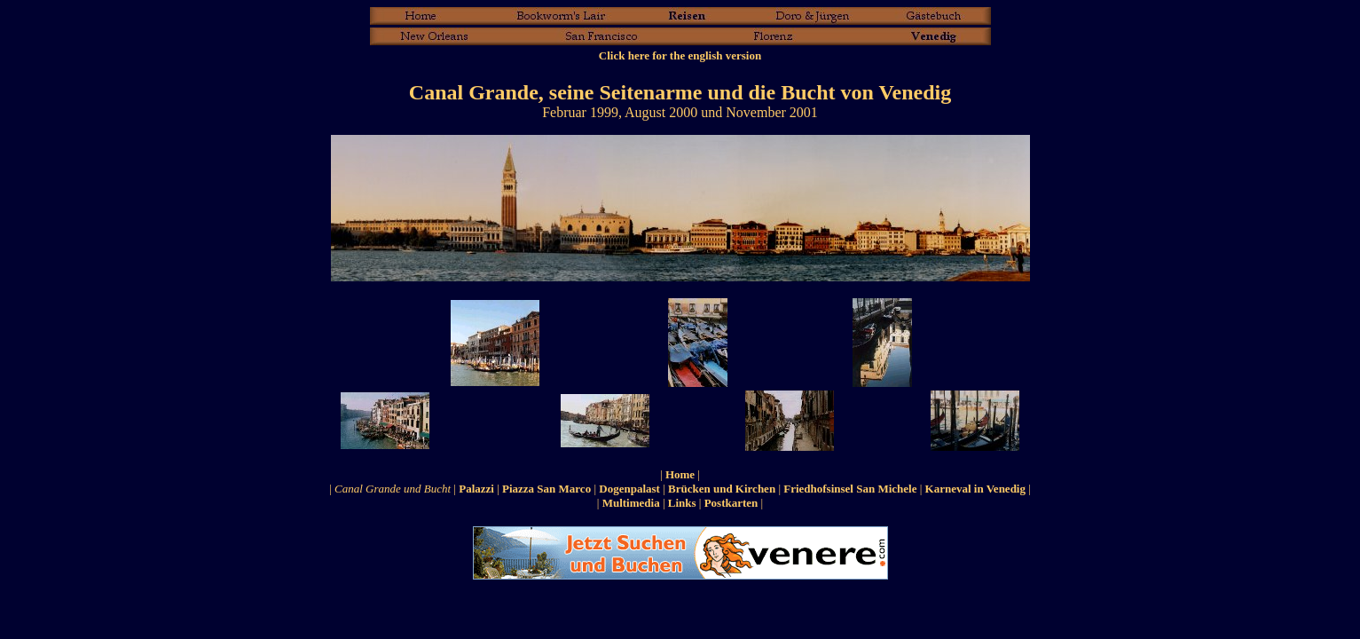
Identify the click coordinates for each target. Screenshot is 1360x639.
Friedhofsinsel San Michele (849, 488)
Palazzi (476, 488)
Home (680, 474)
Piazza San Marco (546, 488)
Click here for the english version (680, 55)
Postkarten (731, 502)
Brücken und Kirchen (721, 488)
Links (682, 502)
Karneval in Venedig (975, 488)
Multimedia (631, 502)
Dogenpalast (629, 488)
